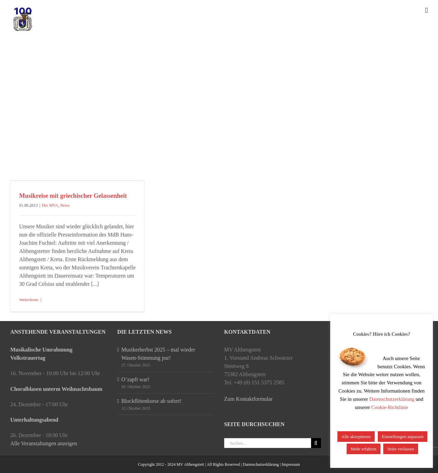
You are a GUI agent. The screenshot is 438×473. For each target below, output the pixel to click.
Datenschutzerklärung (261, 464)
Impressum (291, 464)
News (64, 205)
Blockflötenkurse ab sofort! (151, 401)
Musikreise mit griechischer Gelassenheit (73, 195)
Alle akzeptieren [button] (356, 436)
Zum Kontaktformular (248, 399)
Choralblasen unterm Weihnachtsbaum (56, 389)
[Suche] (316, 443)
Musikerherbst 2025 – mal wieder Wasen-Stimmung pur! (158, 354)
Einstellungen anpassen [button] (403, 436)
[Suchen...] (267, 443)
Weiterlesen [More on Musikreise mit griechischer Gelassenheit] (28, 299)
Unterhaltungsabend (34, 420)
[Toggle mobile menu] (426, 10)
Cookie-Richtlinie (389, 407)
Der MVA (50, 205)
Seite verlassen (400, 448)
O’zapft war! (135, 379)
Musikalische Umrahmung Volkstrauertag (41, 354)
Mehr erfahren (363, 448)
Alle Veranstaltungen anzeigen (43, 443)
